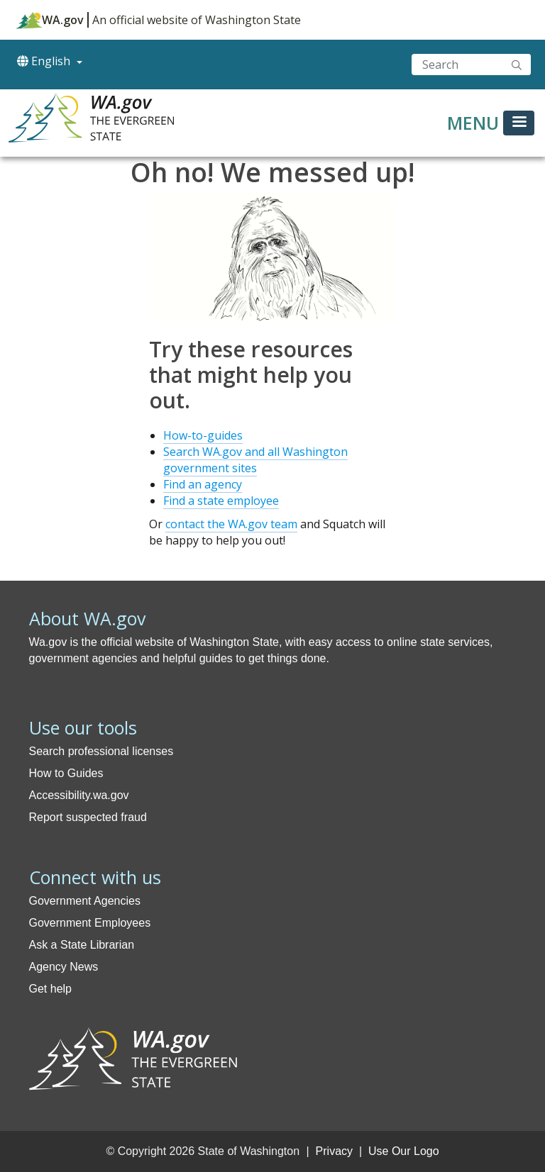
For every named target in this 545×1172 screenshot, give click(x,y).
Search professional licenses (101, 751)
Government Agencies (85, 901)
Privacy (334, 1151)
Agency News (64, 967)
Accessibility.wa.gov (79, 795)
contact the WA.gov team (231, 524)
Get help (50, 989)
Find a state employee (221, 500)
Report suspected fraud (88, 817)
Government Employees (90, 923)
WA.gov (50, 20)
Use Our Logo (403, 1151)
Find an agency (202, 484)
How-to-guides (203, 435)
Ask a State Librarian (82, 945)
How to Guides (66, 773)
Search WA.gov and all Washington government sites (255, 460)
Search (516, 64)
